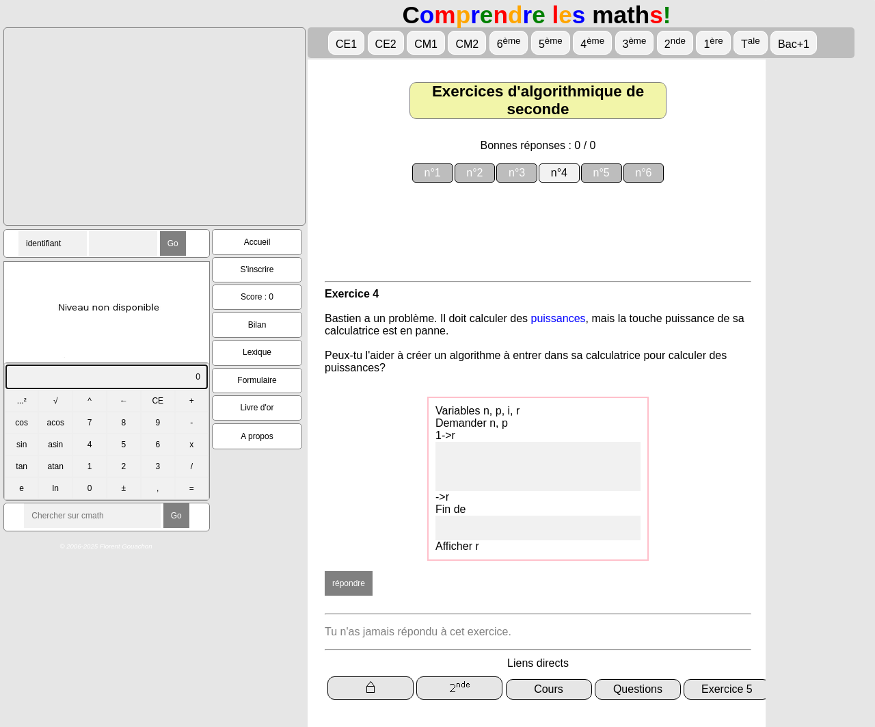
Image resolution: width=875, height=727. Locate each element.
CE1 (346, 44)
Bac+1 (793, 44)
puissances (558, 318)
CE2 (385, 44)
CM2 (467, 44)
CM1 (426, 44)
